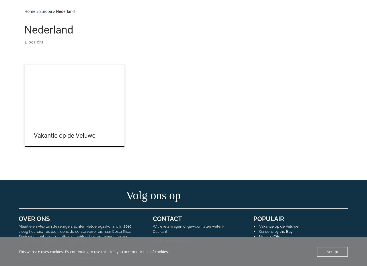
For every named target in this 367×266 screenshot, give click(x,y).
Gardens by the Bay (276, 231)
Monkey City (269, 237)
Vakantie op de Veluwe (64, 135)
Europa (45, 11)
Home (29, 11)
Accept (332, 251)
